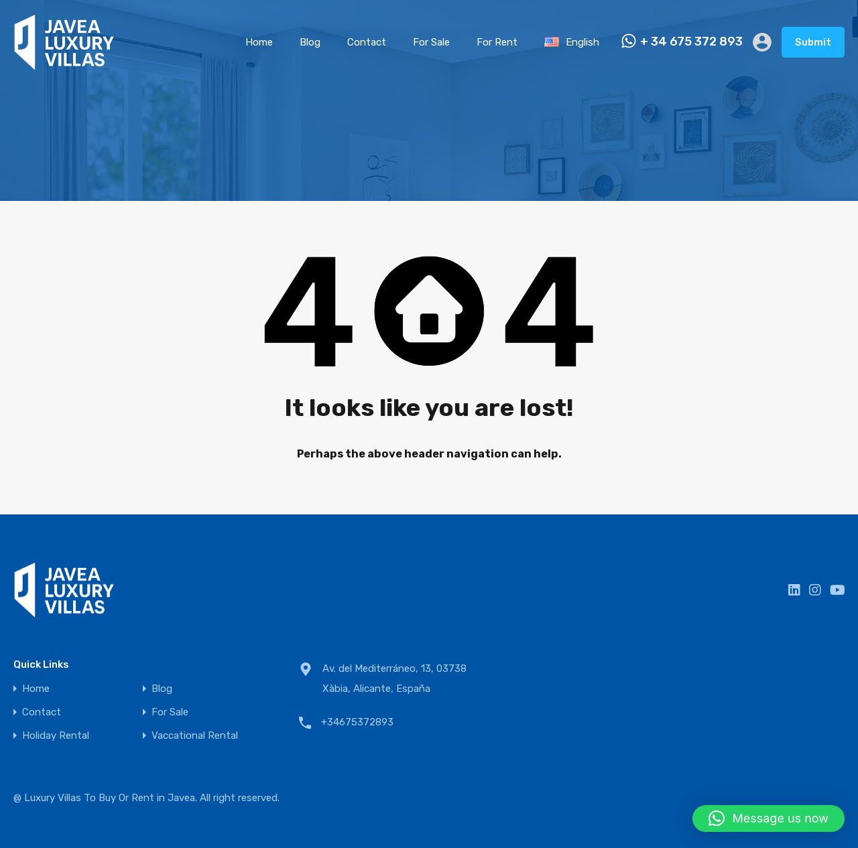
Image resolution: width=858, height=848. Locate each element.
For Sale (431, 42)
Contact (366, 42)
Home (259, 42)
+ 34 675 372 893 (691, 42)
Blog (310, 42)
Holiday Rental (55, 736)
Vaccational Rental (194, 736)
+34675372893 (357, 722)
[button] (768, 818)
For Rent (497, 42)
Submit (813, 42)
